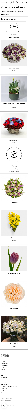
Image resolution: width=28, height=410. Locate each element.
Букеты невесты (5, 384)
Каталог (3, 361)
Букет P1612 (14, 202)
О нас (2, 367)
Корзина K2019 (14, 140)
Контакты (3, 372)
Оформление (4, 363)
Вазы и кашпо (4, 393)
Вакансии (3, 369)
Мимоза (14, 238)
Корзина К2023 (14, 68)
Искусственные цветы (6, 395)
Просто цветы (4, 382)
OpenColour (12, 405)
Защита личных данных (6, 400)
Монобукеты (4, 377)
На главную (5, 14)
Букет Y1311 (14, 344)
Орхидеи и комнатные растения (9, 386)
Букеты (3, 375)
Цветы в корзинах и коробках (8, 380)
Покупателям (4, 365)
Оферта (2, 402)
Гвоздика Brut (14, 308)
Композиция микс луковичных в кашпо (14, 104)
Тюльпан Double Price (14, 273)
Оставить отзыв (14, 37)
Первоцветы (4, 388)
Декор (2, 390)
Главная (3, 359)
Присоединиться (14, 171)
